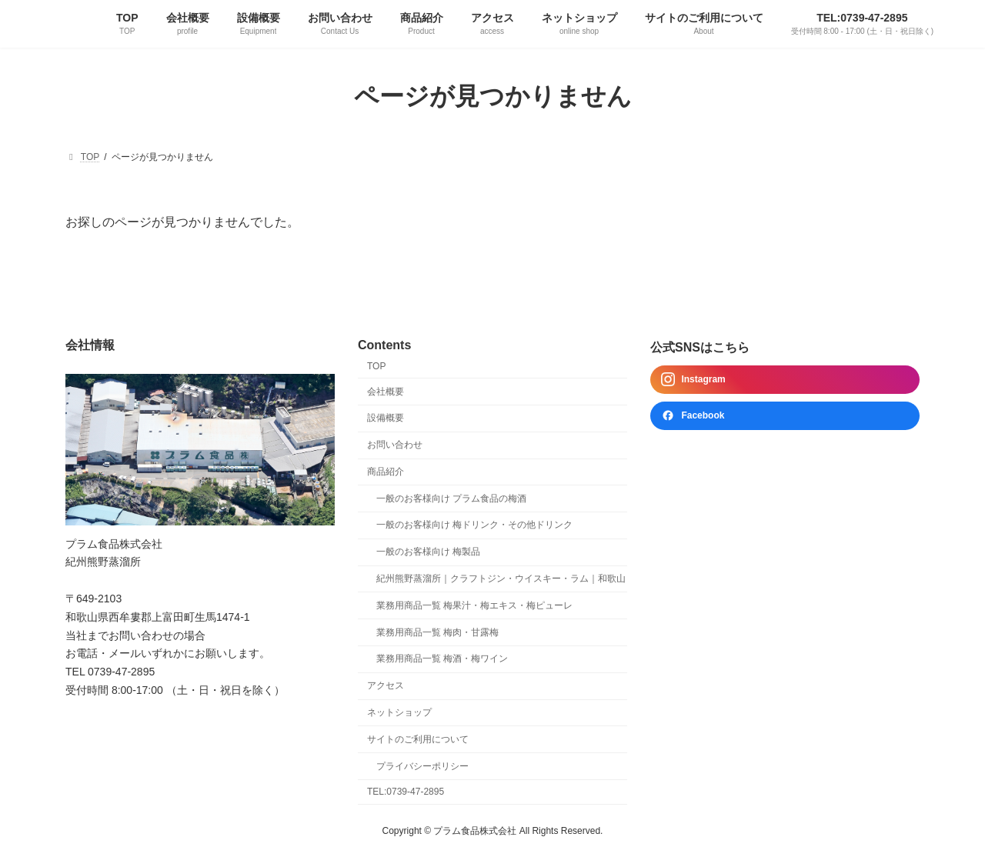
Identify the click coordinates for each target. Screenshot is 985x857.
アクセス (385, 685)
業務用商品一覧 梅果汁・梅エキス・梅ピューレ (474, 605)
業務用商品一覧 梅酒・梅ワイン (442, 658)
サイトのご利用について (418, 739)
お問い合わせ (394, 444)
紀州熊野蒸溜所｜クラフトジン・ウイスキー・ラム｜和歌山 (501, 578)
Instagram (693, 379)
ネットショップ (399, 712)
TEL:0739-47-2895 (405, 791)
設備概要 (385, 417)
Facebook (692, 415)
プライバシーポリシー (422, 765)
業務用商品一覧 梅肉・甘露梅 (437, 631)
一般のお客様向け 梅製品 (428, 551)
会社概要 (385, 390)
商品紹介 (385, 471)
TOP (376, 366)
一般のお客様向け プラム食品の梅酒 (451, 497)
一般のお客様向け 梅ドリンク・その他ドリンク (474, 524)
